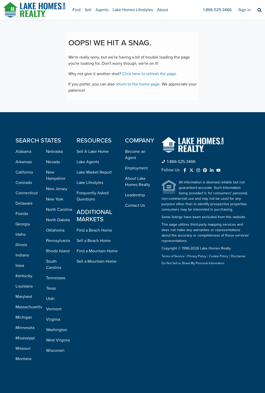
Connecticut (27, 193)
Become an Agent (135, 154)
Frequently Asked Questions (93, 196)
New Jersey (56, 188)
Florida (22, 213)
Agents (101, 9)
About (162, 9)
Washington (56, 329)
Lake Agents (88, 162)
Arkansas (24, 162)
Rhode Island (58, 251)
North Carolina (59, 209)
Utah (50, 298)
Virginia (53, 319)
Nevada (53, 162)
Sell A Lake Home (93, 151)
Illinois (21, 244)
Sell (88, 9)
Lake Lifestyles (90, 182)
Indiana (22, 255)
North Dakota (58, 220)
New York (54, 199)
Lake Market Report (94, 172)
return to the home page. (138, 84)
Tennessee (55, 278)
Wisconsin (55, 350)
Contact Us (135, 205)
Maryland (24, 296)
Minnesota (25, 327)
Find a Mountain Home (97, 251)
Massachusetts (29, 307)
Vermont (54, 309)
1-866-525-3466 (217, 9)
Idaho (21, 234)
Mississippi (25, 338)
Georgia (23, 224)
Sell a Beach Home (94, 240)
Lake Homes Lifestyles (133, 9)
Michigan (24, 317)
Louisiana (24, 286)
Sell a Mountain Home (96, 261)
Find (76, 9)
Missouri (23, 348)
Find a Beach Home (94, 230)
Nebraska (54, 151)
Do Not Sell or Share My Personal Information (192, 263)
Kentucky (24, 275)
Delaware (24, 203)
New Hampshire (55, 175)
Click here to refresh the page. (149, 73)
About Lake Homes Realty (137, 181)
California (24, 172)
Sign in (244, 9)
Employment (136, 168)
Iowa (20, 265)
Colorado (24, 182)
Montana (23, 358)
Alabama (23, 151)
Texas (51, 288)
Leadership (135, 195)
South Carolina (53, 264)
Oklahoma (55, 230)
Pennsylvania (58, 240)
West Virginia (58, 340)
